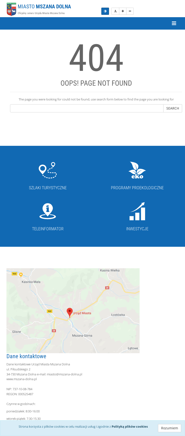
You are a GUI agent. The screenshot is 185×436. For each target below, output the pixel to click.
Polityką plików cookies (130, 426)
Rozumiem (169, 428)
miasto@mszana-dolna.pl (64, 374)
